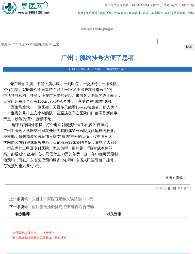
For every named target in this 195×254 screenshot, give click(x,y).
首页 (80, 13)
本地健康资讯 (39, 44)
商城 (191, 13)
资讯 (146, 13)
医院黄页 (180, 13)
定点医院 (106, 13)
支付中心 (156, 5)
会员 (174, 5)
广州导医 (18, 44)
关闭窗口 (183, 188)
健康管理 (134, 13)
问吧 (168, 13)
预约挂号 (92, 13)
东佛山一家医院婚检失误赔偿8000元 (63, 199)
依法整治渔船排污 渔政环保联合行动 (63, 207)
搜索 (167, 5)
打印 (172, 188)
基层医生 (157, 13)
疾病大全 (120, 13)
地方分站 (188, 5)
